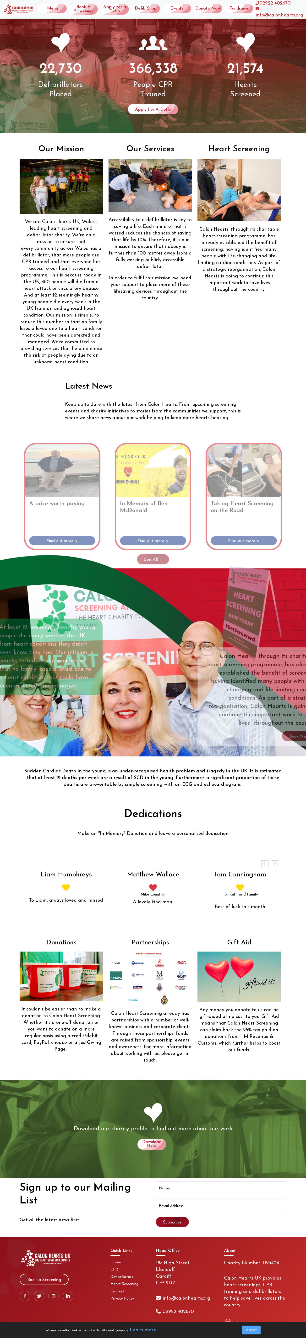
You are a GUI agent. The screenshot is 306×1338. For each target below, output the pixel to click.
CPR (114, 1269)
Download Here (152, 1144)
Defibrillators (121, 1277)
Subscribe (172, 1222)
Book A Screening (83, 9)
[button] (264, 863)
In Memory (112, 833)
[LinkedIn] (68, 1296)
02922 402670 (275, 3)
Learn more (143, 1330)
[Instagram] (53, 1296)
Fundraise (239, 8)
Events (176, 8)
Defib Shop (146, 8)
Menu (52, 8)
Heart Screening (124, 1284)
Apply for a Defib (114, 9)
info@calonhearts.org (279, 15)
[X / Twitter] (39, 1296)
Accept (251, 1330)
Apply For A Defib (153, 110)
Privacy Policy (122, 1299)
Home (115, 1262)
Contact (117, 1291)
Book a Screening (44, 1280)
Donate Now (207, 8)
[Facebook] (25, 1296)
